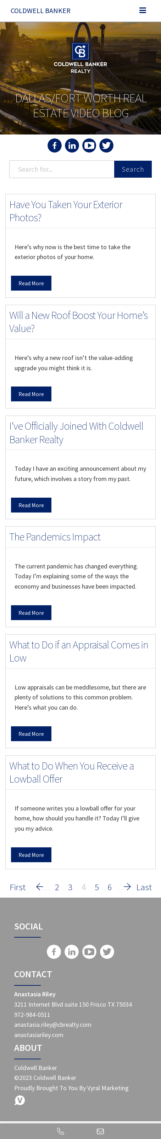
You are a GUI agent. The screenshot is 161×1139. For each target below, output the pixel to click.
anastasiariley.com (38, 1035)
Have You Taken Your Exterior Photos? (65, 211)
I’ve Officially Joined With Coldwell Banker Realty (76, 432)
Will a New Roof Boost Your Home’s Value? (78, 321)
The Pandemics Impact (54, 536)
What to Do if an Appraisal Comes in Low (78, 651)
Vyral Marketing (108, 1088)
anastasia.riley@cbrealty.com (52, 1024)
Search (133, 169)
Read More (31, 283)
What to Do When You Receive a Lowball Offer (71, 772)
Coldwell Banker (41, 10)
